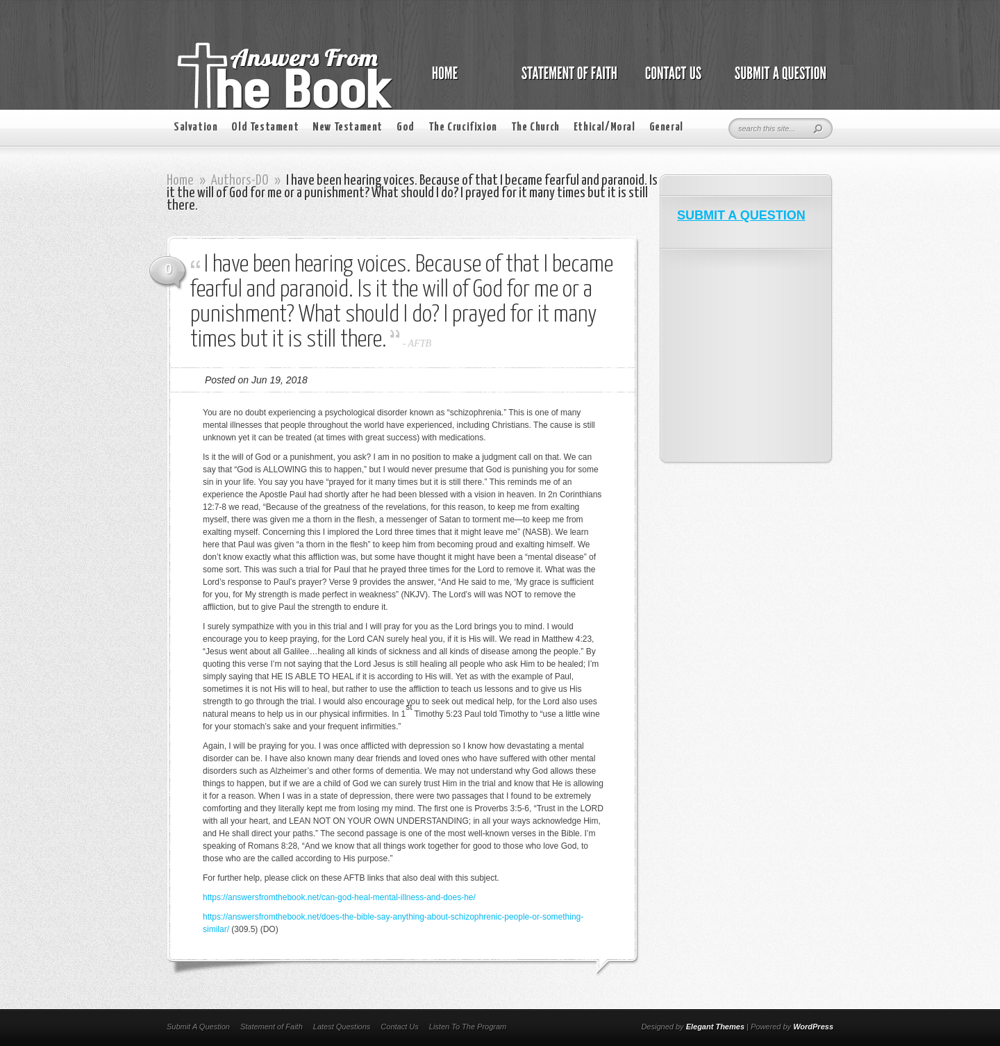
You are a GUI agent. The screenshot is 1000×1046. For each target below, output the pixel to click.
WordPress (813, 1026)
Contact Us (399, 1026)
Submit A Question (198, 1026)
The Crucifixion (462, 127)
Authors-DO (240, 181)
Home (180, 181)
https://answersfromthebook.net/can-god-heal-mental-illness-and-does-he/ (339, 897)
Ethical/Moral (604, 127)
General (666, 127)
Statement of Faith (271, 1026)
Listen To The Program (467, 1026)
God (406, 127)
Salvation (195, 127)
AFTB (419, 343)
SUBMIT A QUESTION (741, 215)
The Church (535, 127)
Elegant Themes (715, 1026)
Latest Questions (342, 1026)
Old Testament (265, 127)
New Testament (347, 127)
